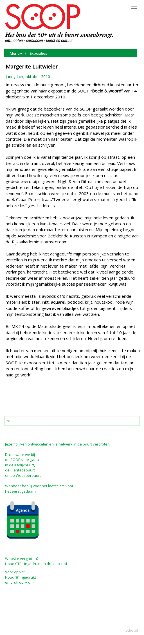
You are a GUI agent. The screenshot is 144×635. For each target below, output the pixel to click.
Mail (23, 399)
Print (11, 399)
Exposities (38, 53)
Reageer (38, 399)
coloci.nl (132, 630)
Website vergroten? (22, 558)
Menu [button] (16, 53)
